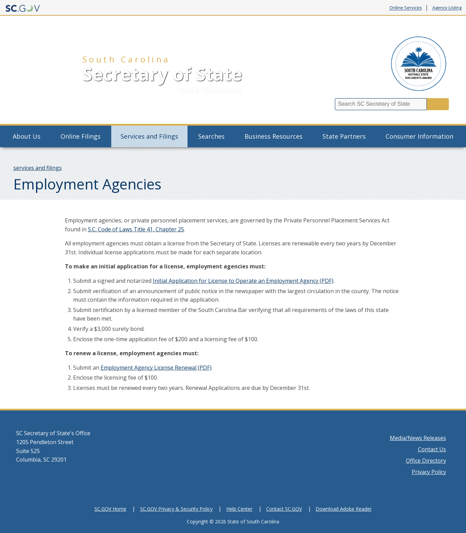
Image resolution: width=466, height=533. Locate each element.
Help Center (239, 509)
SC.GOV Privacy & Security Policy (176, 509)
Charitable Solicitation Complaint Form (340, 24)
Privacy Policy (429, 472)
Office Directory (426, 460)
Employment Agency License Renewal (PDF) (156, 367)
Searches (211, 136)
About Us (27, 136)
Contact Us (432, 449)
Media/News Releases (418, 438)
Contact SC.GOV (284, 509)
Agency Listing (447, 8)
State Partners (344, 136)
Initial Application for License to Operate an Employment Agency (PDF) (243, 281)
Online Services (405, 8)
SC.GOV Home (110, 509)
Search (438, 104)
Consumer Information (419, 136)
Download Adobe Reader (344, 509)
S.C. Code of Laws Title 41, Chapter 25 (136, 229)
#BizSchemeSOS (422, 24)
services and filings (37, 168)
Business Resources (274, 136)
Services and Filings (149, 136)
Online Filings (80, 136)
